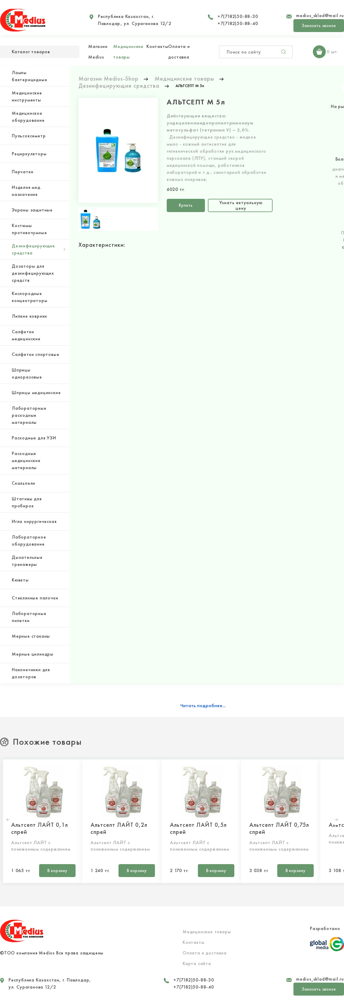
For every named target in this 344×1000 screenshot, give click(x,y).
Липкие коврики (29, 316)
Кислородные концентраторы (29, 297)
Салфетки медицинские (26, 335)
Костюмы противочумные (29, 229)
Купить (186, 205)
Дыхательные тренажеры (27, 560)
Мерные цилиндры (33, 654)
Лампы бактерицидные (29, 76)
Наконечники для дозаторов (31, 673)
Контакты (157, 46)
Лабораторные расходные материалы (29, 415)
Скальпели (23, 483)
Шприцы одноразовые (27, 373)
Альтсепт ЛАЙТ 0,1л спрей (39, 828)
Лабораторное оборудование (29, 540)
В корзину (57, 870)
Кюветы (20, 580)
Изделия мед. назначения (27, 190)
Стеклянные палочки (35, 598)
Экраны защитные (32, 210)
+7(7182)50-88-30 (238, 16)
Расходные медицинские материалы (26, 460)
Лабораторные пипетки (29, 617)
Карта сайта (197, 963)
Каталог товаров (31, 52)
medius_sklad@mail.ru (320, 15)
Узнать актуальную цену (241, 205)
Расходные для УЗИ (34, 438)
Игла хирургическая (34, 521)
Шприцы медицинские (36, 392)
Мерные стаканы (31, 636)
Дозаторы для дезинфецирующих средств (33, 273)
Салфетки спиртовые (35, 354)
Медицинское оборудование (28, 116)
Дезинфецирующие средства (33, 249)
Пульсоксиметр (29, 136)
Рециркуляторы (29, 154)
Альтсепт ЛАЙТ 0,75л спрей (279, 828)
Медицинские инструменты (27, 96)
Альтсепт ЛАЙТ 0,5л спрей (198, 828)
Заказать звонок (319, 25)
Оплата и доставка (205, 953)
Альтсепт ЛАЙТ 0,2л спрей (119, 828)
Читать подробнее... (203, 705)
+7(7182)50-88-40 (238, 23)
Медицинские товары (207, 932)
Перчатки (22, 172)
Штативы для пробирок (27, 502)
